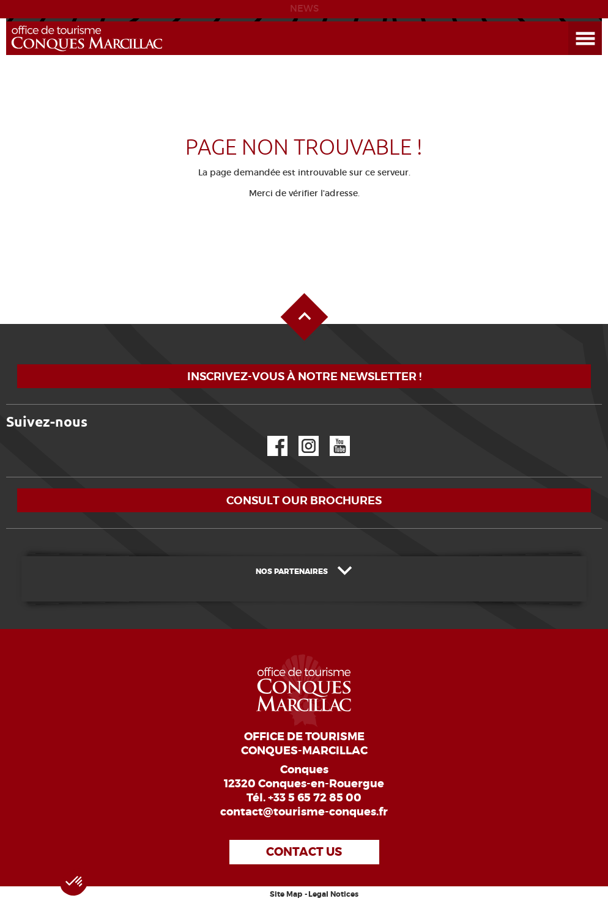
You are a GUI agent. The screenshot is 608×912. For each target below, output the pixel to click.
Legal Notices (333, 894)
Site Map (286, 894)
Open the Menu (571, 21)
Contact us (304, 851)
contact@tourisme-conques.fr (304, 811)
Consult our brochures (304, 500)
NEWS (304, 8)
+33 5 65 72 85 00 (314, 797)
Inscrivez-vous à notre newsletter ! (304, 376)
